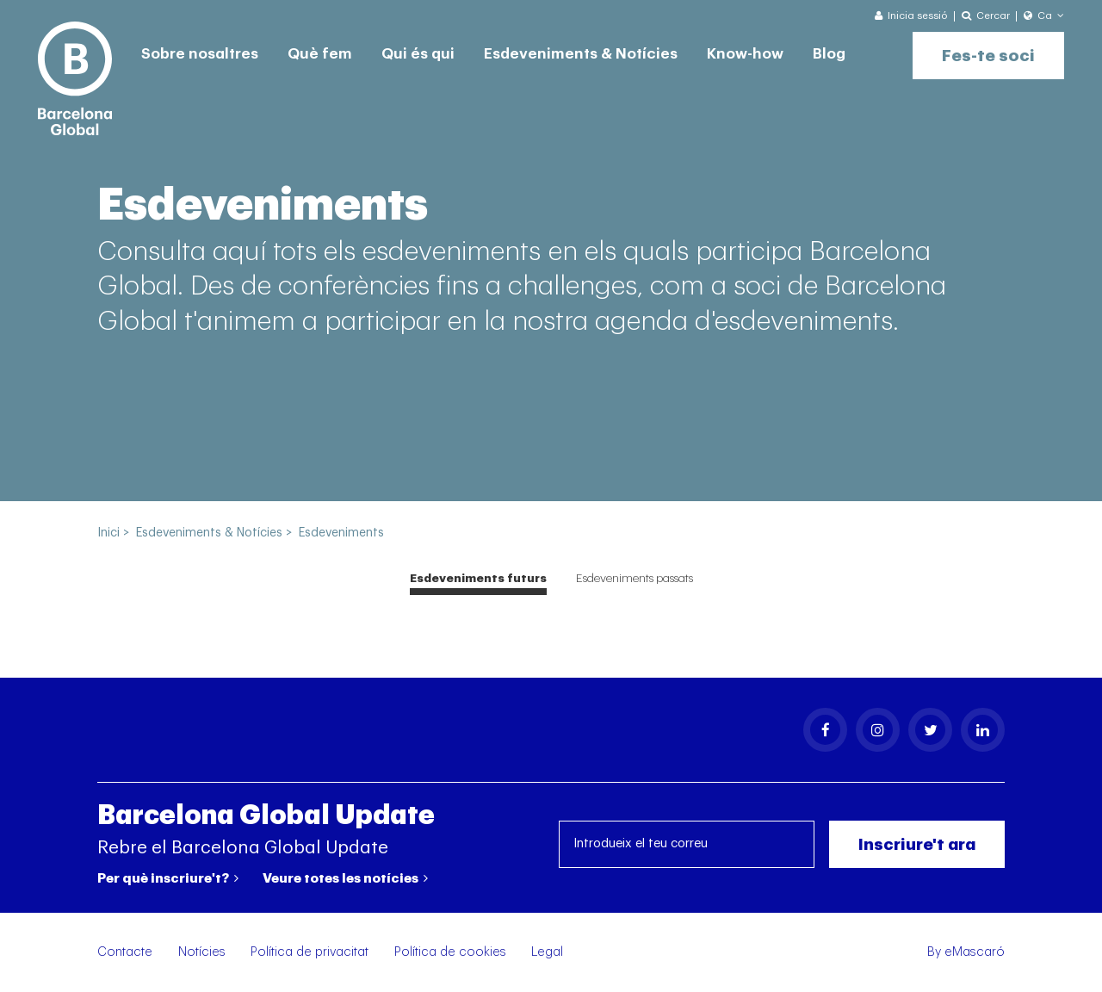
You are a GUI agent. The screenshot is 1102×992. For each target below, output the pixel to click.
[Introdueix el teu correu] (687, 844)
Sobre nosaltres (199, 53)
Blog (829, 53)
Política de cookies (450, 952)
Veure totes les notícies (345, 878)
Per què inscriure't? (167, 878)
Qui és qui (418, 53)
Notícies (202, 952)
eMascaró (974, 952)
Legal (547, 952)
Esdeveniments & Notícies (581, 53)
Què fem (320, 53)
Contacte (124, 952)
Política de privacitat (309, 952)
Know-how (745, 53)
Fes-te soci (988, 55)
